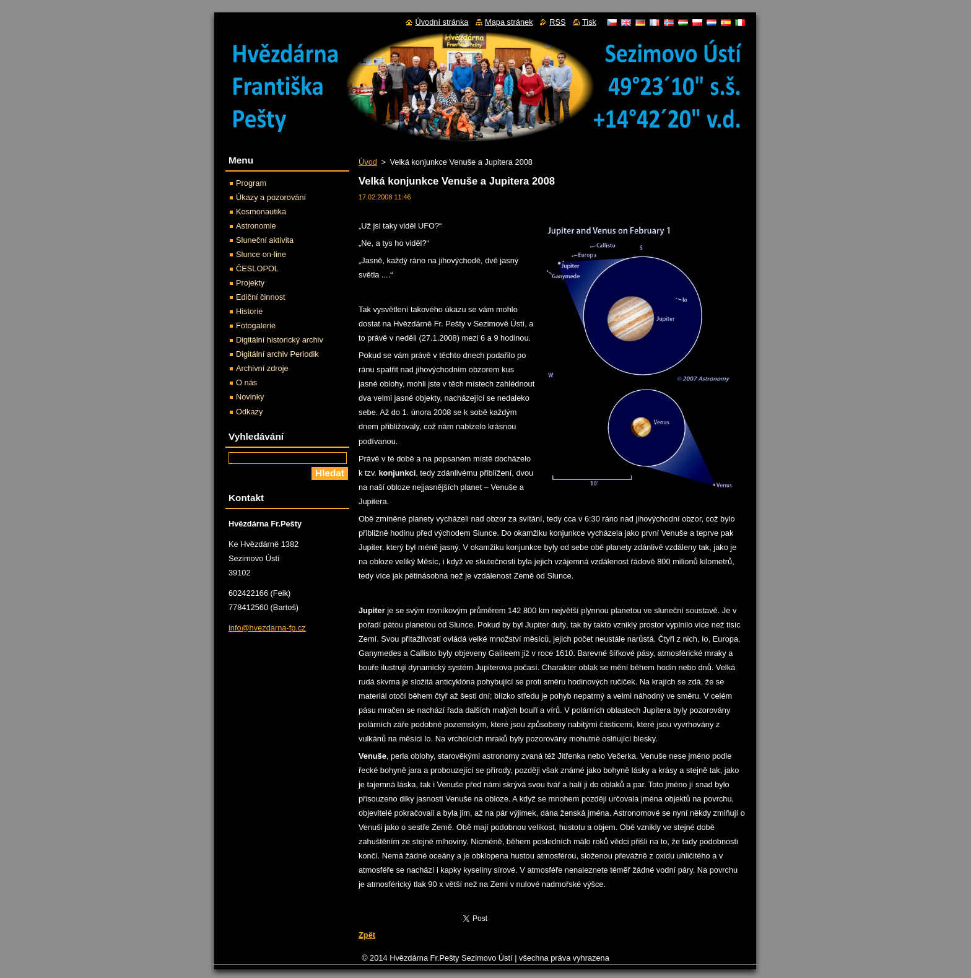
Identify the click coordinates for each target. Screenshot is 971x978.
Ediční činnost (260, 297)
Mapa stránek (509, 22)
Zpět (367, 935)
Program (251, 183)
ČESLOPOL (257, 268)
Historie (249, 311)
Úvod (368, 162)
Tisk (589, 22)
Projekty (250, 282)
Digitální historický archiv (279, 339)
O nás (246, 382)
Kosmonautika (261, 211)
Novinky (250, 396)
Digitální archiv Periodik (277, 354)
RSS (557, 22)
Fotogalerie (256, 325)
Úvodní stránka (441, 22)
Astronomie (256, 225)
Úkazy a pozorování (271, 197)
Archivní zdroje (262, 368)
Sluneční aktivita (265, 240)
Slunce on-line (261, 254)
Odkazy (249, 411)
